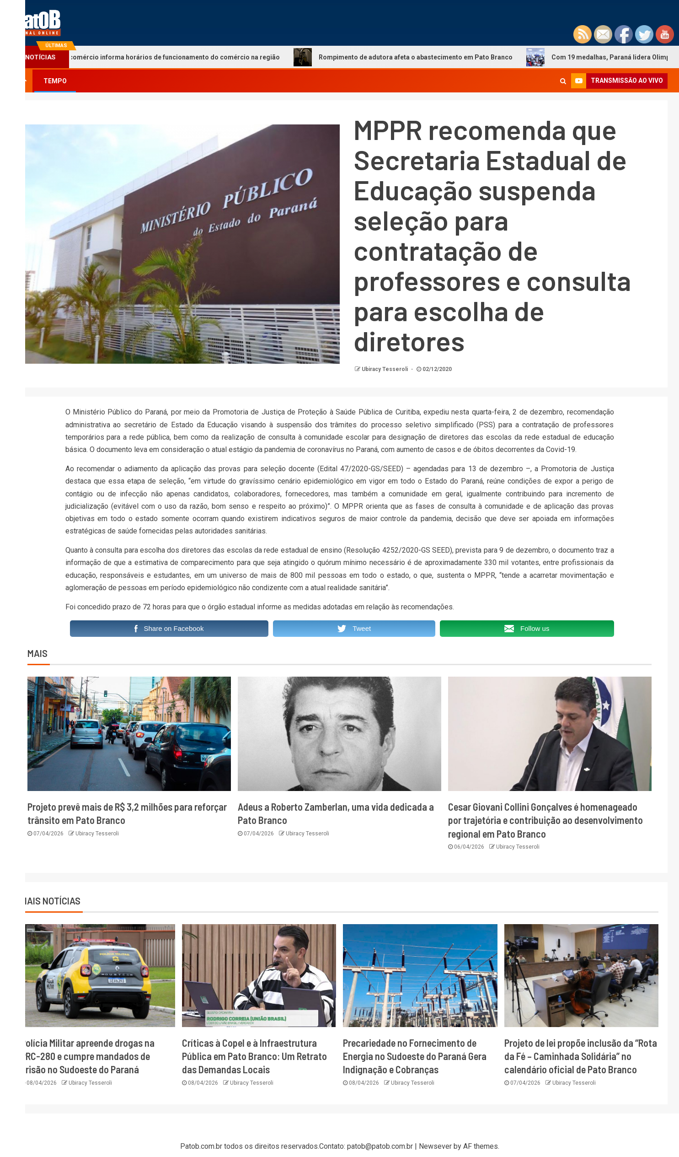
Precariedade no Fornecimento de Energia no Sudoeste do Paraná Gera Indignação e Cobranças (415, 1056)
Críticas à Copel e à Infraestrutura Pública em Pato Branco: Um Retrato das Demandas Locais (254, 1056)
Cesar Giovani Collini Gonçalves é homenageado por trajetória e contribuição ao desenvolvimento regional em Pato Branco (545, 820)
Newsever (435, 1146)
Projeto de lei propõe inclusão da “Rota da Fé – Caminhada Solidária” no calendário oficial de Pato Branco (580, 1056)
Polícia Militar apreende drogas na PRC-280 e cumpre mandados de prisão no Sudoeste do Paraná (88, 1056)
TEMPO (55, 81)
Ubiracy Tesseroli (385, 369)
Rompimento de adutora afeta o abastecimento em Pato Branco (417, 57)
